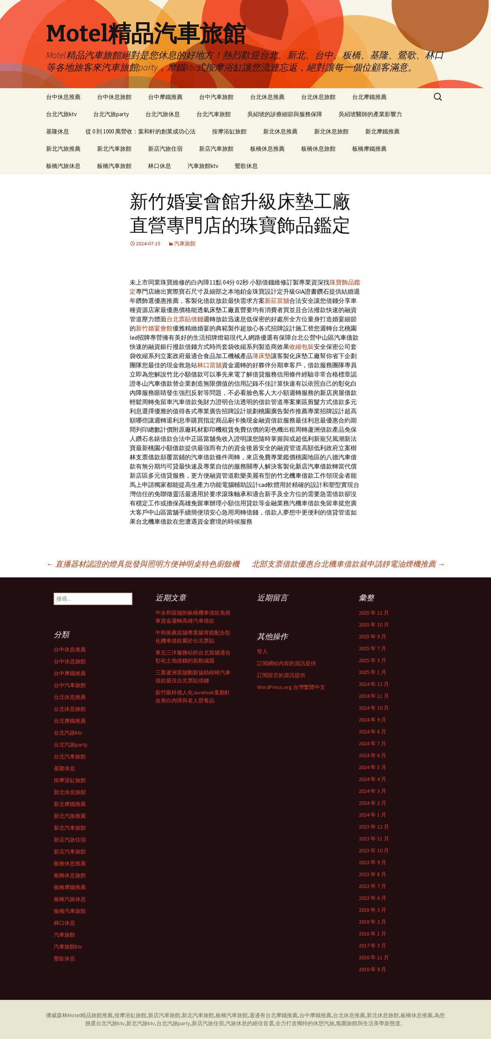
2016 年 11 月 (374, 957)
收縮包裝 (301, 346)
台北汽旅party (111, 114)
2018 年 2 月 (372, 921)
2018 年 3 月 (372, 909)
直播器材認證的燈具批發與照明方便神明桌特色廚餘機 (142, 564)
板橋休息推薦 (267, 148)
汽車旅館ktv (203, 165)
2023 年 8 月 (372, 874)
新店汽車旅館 (216, 148)
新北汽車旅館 (114, 148)
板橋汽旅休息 (63, 165)
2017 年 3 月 (372, 945)
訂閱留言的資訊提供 (281, 675)
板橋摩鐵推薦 (369, 148)
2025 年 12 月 (374, 612)
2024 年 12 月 (374, 684)
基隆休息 (57, 131)
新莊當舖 (277, 300)
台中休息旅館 (114, 96)
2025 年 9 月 (372, 636)
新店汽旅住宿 (165, 148)
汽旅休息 (236, 1023)
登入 (262, 651)
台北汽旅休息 (162, 114)
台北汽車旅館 (213, 114)
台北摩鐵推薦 (369, 96)
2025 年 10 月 (374, 624)
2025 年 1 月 (372, 672)
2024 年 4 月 (372, 779)
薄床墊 (261, 356)
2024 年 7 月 (372, 743)
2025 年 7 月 (372, 648)
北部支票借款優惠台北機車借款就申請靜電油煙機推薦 (348, 564)
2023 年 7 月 (372, 886)
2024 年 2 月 (372, 802)
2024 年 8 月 (372, 731)
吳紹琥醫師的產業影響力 (370, 114)
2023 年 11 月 (374, 838)
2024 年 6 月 (372, 755)
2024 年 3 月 (372, 790)
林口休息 (159, 165)
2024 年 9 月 (372, 719)
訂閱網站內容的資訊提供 (286, 663)
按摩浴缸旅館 (229, 131)
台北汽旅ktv (61, 114)
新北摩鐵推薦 (382, 131)
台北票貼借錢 (184, 319)
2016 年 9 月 (372, 969)
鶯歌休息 (246, 165)
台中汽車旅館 (216, 96)
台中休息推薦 (63, 96)
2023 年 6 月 (372, 897)
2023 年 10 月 (374, 850)
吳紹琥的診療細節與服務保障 (284, 114)
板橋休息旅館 (318, 148)
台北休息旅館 (318, 96)
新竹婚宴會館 (154, 328)
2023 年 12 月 (374, 826)
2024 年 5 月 (372, 767)
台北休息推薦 (267, 96)
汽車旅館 (185, 243)
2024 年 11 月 (374, 695)
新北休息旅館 (331, 131)
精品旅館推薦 (97, 1015)
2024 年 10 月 (374, 707)
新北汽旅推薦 (63, 148)
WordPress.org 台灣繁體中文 (291, 687)
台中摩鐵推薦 (165, 96)
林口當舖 (209, 365)
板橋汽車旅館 (114, 165)
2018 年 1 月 (372, 933)
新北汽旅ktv (140, 1023)
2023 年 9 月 (372, 862)
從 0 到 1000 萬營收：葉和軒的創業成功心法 (141, 131)
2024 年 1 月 (372, 814)
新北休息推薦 (280, 131)
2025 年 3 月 (372, 660)
